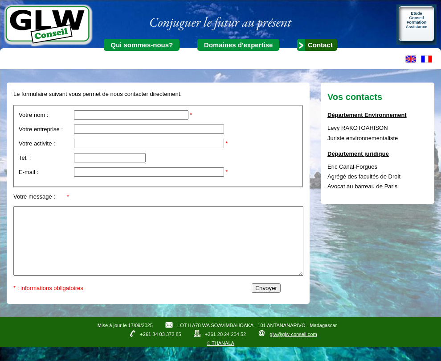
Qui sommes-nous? (141, 45)
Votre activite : (37, 143)
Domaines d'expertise (238, 45)
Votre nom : (33, 115)
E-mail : (28, 172)
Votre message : (34, 196)
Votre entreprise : (41, 129)
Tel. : (25, 157)
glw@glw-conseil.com (293, 347)
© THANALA (220, 356)
